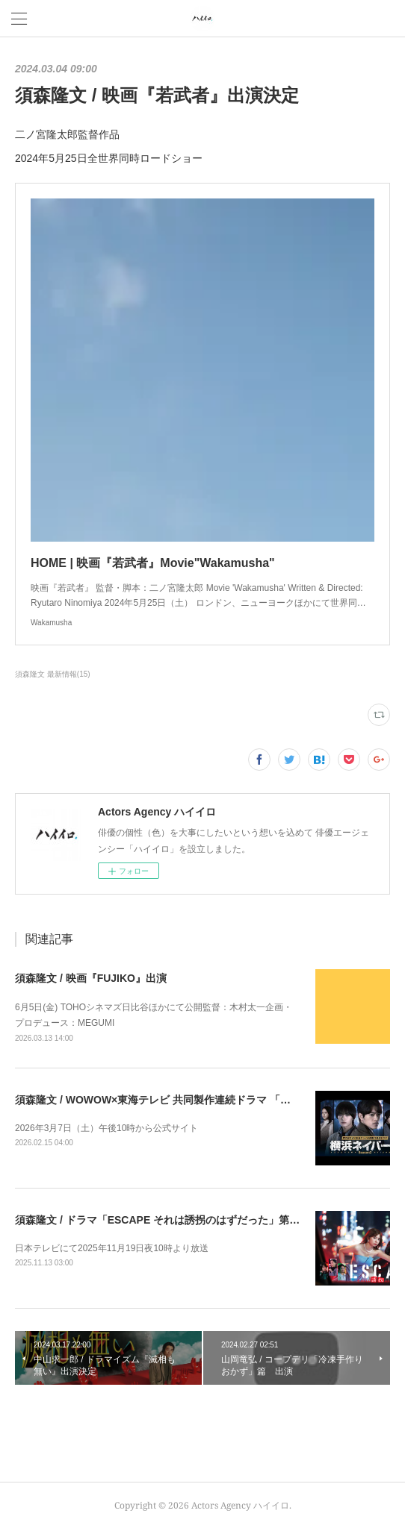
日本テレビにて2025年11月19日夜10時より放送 (111, 1248)
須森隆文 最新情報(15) (52, 674)
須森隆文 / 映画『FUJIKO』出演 (91, 978)
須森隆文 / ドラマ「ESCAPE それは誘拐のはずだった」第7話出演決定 (181, 1220)
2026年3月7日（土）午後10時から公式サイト (106, 1128)
